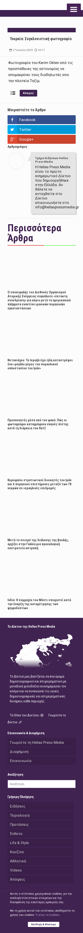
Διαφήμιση (19, 751)
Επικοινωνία (20, 760)
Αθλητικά (18, 861)
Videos (16, 870)
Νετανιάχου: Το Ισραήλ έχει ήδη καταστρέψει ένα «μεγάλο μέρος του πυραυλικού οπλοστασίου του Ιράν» (40, 364)
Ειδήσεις (17, 806)
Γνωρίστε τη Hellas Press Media (37, 742)
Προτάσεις (19, 824)
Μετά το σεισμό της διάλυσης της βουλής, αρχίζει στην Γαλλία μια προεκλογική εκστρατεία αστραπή (38, 544)
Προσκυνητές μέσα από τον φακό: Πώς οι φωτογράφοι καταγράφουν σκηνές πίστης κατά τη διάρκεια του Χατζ (38, 424)
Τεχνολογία (20, 815)
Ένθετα (16, 833)
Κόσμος (28, 93)
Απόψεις (17, 879)
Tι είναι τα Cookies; (47, 915)
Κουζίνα (17, 852)
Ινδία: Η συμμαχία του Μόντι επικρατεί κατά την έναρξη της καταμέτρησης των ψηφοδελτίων (39, 604)
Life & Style (19, 843)
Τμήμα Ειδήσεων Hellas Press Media (51, 159)
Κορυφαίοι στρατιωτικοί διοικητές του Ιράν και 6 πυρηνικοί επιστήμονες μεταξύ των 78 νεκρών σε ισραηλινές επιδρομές (39, 484)
